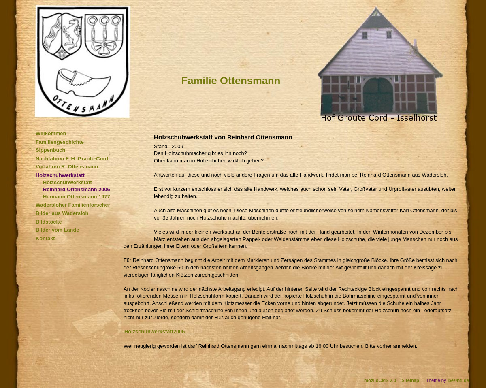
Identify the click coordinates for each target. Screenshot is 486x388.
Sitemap (410, 380)
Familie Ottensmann (231, 80)
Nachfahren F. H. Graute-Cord (72, 159)
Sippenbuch (50, 150)
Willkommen (51, 133)
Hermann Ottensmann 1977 (76, 197)
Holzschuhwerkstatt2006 (154, 331)
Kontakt (45, 238)
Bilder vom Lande (57, 230)
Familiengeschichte (60, 142)
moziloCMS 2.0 (380, 380)
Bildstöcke (49, 222)
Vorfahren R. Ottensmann (67, 167)
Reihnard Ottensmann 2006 (76, 189)
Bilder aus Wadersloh (62, 213)
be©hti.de (458, 380)
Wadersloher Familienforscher (73, 205)
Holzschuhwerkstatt (60, 175)
